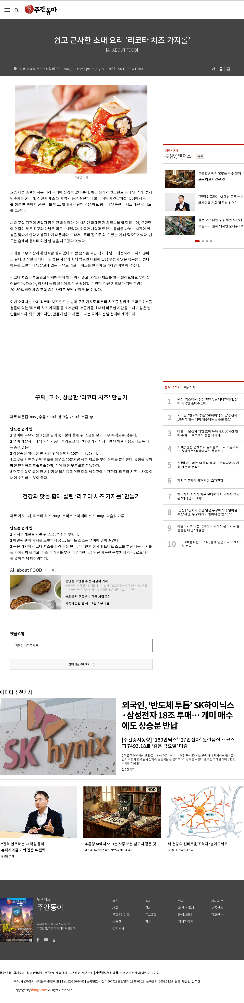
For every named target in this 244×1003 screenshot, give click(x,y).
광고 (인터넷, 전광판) (40, 973)
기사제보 (217, 901)
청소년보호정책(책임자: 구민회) (140, 973)
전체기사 (118, 928)
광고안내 (217, 915)
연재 (181, 901)
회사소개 (19, 973)
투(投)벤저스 (178, 156)
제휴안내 (61, 973)
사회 (115, 908)
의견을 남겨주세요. (27, 645)
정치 (115, 901)
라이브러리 (185, 915)
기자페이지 (185, 921)
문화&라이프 (121, 915)
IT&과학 (150, 915)
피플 (148, 921)
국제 (148, 908)
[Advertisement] (69, 351)
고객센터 (74, 973)
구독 (51, 570)
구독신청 (217, 908)
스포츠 (116, 921)
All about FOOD (26, 570)
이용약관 (88, 973)
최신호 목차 (186, 908)
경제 (148, 901)
